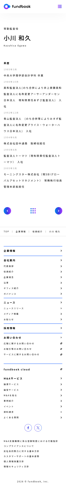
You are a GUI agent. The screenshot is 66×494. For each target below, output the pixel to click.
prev (7, 211)
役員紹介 (9, 271)
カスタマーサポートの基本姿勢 (21, 456)
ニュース (9, 302)
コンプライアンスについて (19, 446)
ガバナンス (10, 293)
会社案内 (10, 260)
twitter (38, 427)
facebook (28, 427)
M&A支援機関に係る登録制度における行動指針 (31, 441)
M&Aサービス (13, 378)
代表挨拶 (9, 266)
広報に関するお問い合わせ (19, 343)
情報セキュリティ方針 (16, 466)
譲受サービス (11, 389)
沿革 (6, 282)
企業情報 (10, 250)
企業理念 (9, 277)
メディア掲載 (11, 313)
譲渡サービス (11, 384)
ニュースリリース (14, 308)
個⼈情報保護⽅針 (14, 461)
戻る (33, 211)
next (58, 211)
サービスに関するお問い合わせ (22, 354)
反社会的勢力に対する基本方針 (22, 451)
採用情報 (10, 328)
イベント (9, 406)
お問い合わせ (13, 337)
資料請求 (9, 411)
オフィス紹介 (11, 288)
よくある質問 (11, 417)
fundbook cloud (17, 369)
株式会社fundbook (17, 7)
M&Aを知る (10, 395)
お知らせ (9, 319)
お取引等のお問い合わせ (18, 348)
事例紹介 (9, 400)
